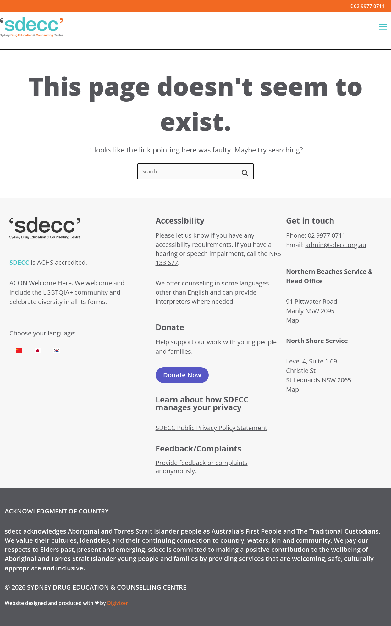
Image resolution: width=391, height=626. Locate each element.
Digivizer (117, 603)
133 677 (167, 262)
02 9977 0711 (326, 235)
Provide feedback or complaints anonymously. (202, 466)
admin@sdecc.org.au (335, 245)
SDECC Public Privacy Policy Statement (211, 428)
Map (292, 320)
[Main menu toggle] (383, 27)
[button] (364, 6)
